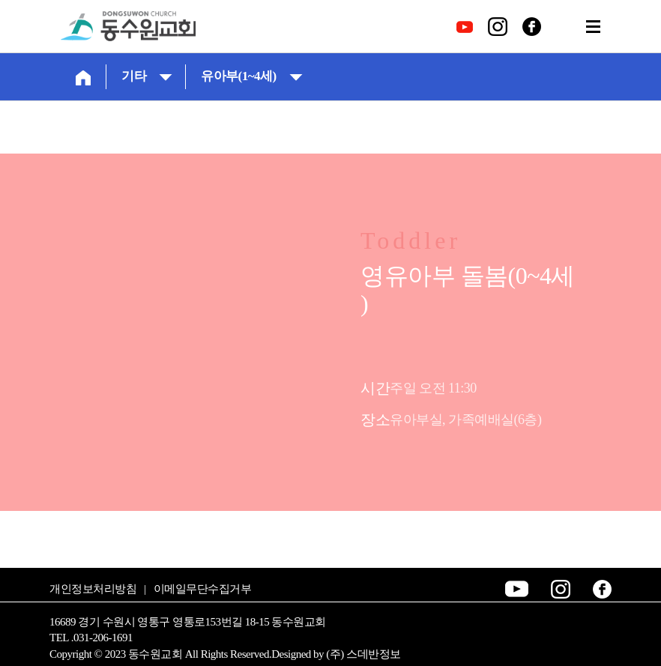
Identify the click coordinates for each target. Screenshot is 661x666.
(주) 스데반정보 (363, 654)
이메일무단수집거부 (203, 589)
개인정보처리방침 (92, 589)
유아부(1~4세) (251, 76)
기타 (146, 76)
